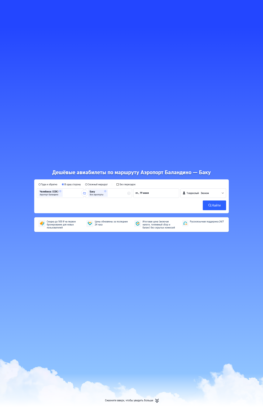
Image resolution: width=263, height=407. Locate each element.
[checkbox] (126, 184)
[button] (227, 5)
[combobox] (64, 193)
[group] (60, 193)
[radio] (48, 184)
